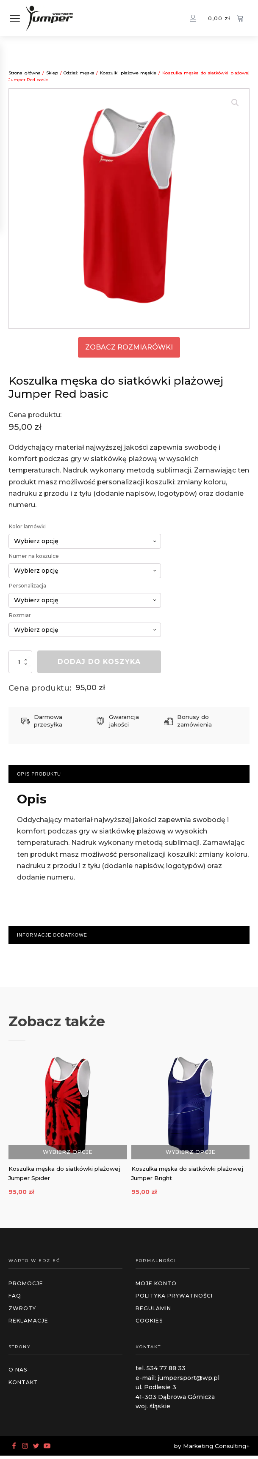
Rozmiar (20, 615)
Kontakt (23, 1385)
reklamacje (28, 1324)
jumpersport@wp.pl (188, 1381)
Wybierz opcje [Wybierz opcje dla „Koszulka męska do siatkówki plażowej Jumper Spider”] (68, 1151)
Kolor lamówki (27, 526)
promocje (25, 1287)
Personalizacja (27, 585)
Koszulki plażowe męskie (128, 73)
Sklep (52, 73)
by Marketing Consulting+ (212, 1448)
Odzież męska (79, 73)
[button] (235, 102)
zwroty (22, 1311)
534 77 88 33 (166, 1371)
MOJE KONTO (156, 1287)
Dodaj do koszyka (99, 662)
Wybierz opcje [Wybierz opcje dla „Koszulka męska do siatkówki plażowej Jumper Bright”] (190, 1151)
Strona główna (24, 73)
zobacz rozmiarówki (129, 347)
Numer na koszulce (34, 556)
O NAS (17, 1373)
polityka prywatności (174, 1299)
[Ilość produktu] (20, 661)
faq (14, 1299)
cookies (149, 1324)
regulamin (153, 1311)
